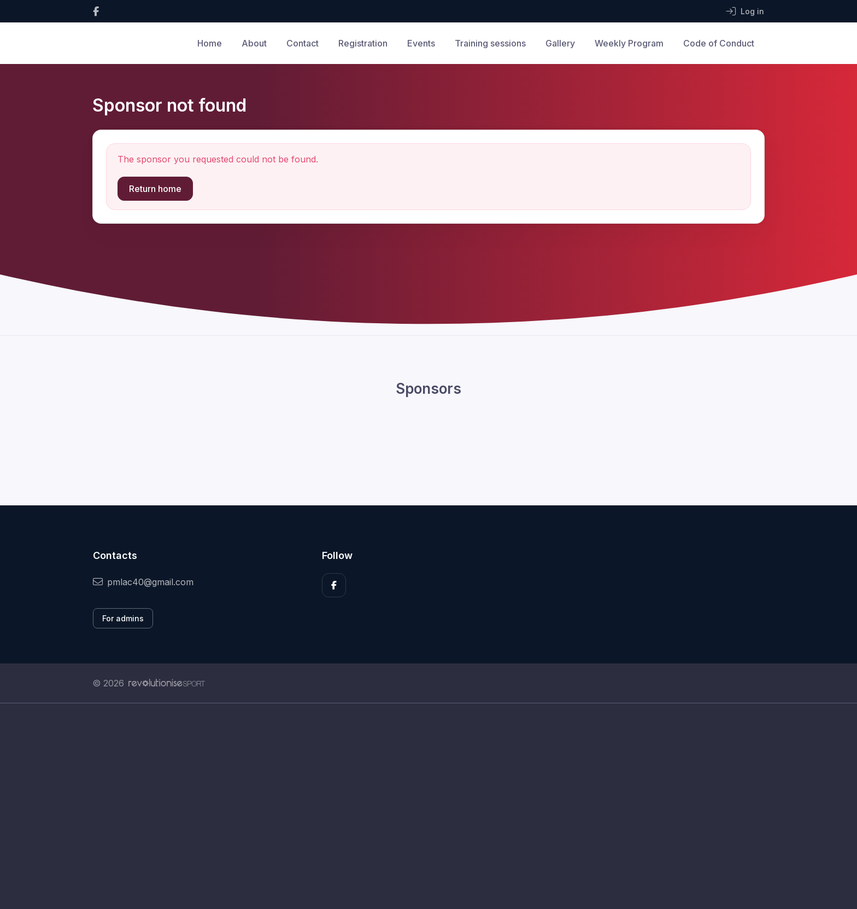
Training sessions (490, 43)
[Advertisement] (420, 806)
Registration (363, 43)
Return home (155, 188)
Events (421, 43)
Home (209, 43)
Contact (302, 43)
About (254, 43)
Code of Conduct (718, 43)
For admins (123, 618)
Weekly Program (629, 43)
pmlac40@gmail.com (143, 581)
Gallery (560, 43)
